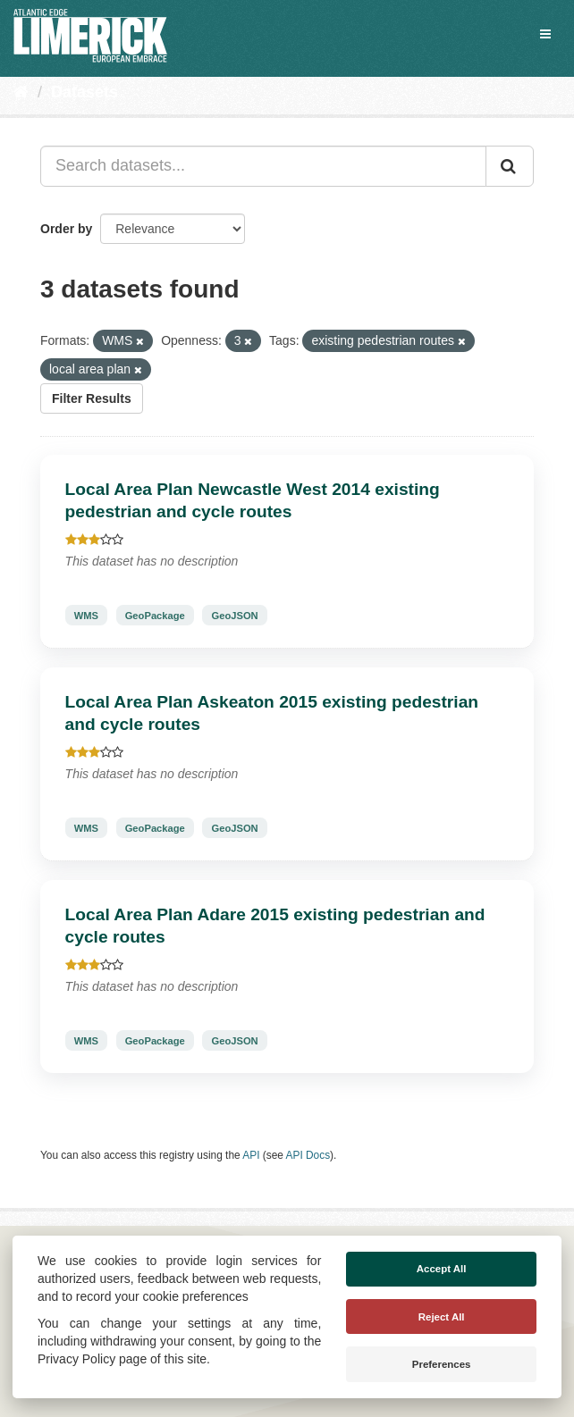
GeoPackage (155, 614)
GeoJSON (234, 614)
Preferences (441, 1364)
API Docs (308, 1155)
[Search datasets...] (263, 166)
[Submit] (509, 166)
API (250, 1155)
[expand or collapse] (545, 34)
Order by (66, 229)
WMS (86, 614)
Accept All (442, 1268)
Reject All (441, 1317)
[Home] (21, 92)
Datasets (84, 92)
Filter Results (91, 398)
